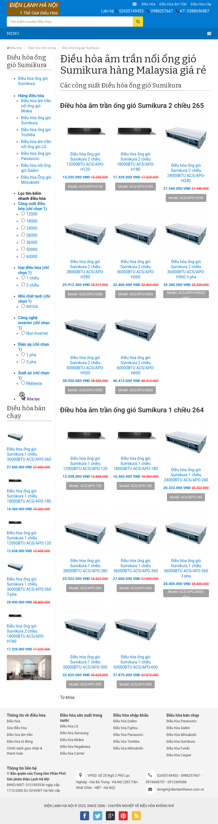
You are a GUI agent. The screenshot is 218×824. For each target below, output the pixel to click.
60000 (31, 256)
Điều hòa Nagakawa (75, 747)
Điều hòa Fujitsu (125, 728)
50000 (31, 249)
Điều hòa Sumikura (181, 742)
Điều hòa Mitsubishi (128, 748)
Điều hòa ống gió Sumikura (80, 48)
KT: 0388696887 (194, 11)
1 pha (31, 355)
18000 (31, 221)
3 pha (31, 362)
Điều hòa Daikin (125, 721)
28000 (31, 235)
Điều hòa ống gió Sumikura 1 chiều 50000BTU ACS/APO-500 (85, 662)
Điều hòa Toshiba (126, 742)
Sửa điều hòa (17, 728)
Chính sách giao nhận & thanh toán (24, 750)
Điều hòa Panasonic (128, 735)
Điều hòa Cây (201, 4)
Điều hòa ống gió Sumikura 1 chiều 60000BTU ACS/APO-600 (136, 662)
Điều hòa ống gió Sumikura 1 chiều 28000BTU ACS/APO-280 (85, 565)
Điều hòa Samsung (74, 733)
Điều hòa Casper (179, 755)
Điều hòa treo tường (42, 48)
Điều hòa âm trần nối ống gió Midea (36, 106)
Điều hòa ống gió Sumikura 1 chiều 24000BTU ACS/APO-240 (186, 474)
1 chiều (32, 278)
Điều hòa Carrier (72, 753)
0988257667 (162, 11)
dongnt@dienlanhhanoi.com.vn (180, 789)
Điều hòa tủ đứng (20, 742)
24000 (31, 228)
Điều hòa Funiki (178, 748)
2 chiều (32, 285)
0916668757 (155, 782)
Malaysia (34, 383)
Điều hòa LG (69, 726)
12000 (31, 214)
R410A (32, 306)
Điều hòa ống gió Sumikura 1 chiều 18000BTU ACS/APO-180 (29, 496)
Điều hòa (149, 4)
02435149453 (131, 11)
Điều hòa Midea (72, 740)
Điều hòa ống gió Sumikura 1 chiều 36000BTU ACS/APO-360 (29, 454)
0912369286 (176, 782)
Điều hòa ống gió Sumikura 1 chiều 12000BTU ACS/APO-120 (29, 538)
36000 (31, 242)
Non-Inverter (37, 333)
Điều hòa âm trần (173, 4)
